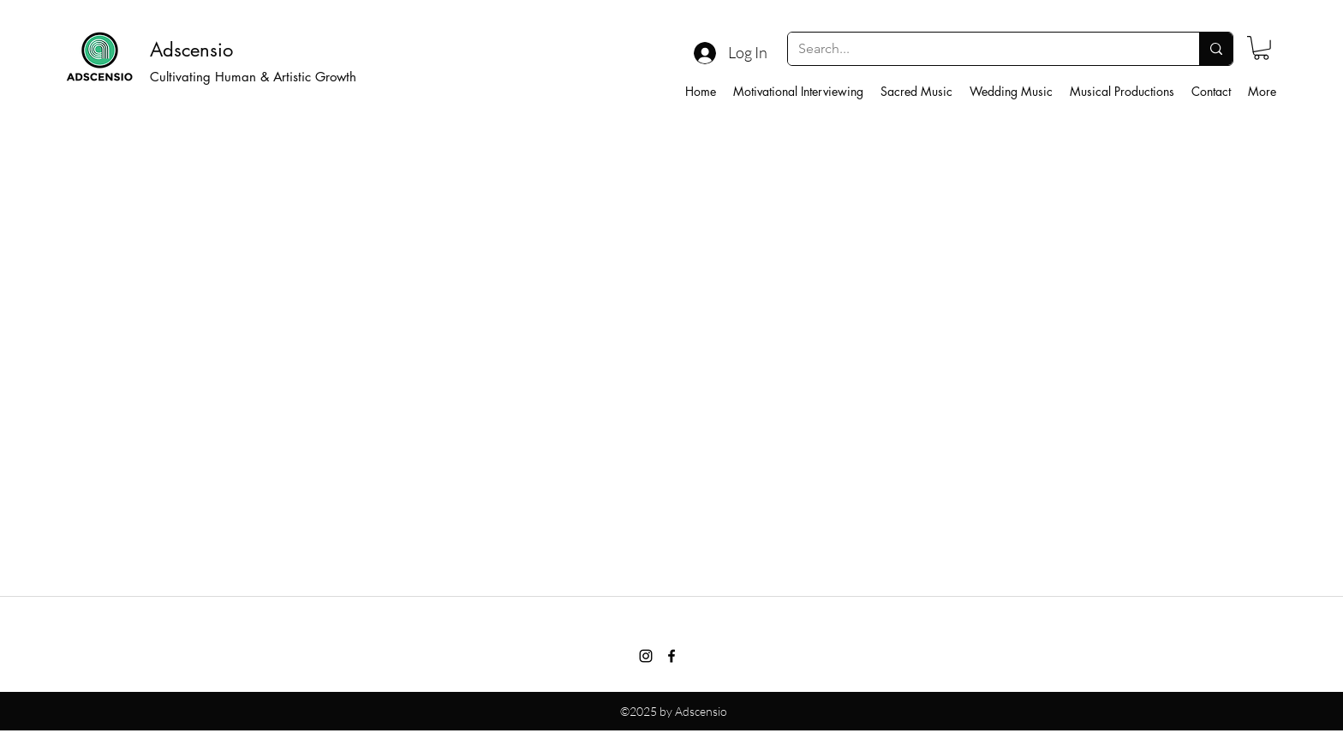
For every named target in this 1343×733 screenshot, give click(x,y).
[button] (1261, 48)
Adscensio (191, 50)
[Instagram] (645, 655)
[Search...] (980, 49)
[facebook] (671, 655)
